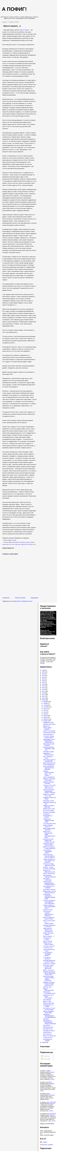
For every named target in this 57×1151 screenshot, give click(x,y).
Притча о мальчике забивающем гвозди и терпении (49, 791)
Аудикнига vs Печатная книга (48, 754)
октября (45, 705)
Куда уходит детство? (49, 763)
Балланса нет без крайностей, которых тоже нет (49, 840)
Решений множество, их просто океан (49, 961)
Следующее (5, 597)
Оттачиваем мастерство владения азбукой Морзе (49, 896)
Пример (42, 663)
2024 (43, 673)
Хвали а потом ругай (49, 731)
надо (19, 544)
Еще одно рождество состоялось (49, 926)
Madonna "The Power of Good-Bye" (49, 779)
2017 (43, 686)
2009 (43, 700)
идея (8, 544)
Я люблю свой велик (49, 868)
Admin (48, 1093)
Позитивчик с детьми (49, 889)
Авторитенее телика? (49, 732)
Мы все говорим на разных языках (48, 918)
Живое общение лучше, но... (48, 826)
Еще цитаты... (47, 1025)
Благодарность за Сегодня (48, 1005)
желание (32, 542)
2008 (43, 1042)
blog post (52, 1095)
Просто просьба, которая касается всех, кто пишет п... (49, 856)
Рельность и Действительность (49, 871)
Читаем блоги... (47, 1032)
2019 (43, 682)
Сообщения (45, 1056)
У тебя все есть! (47, 947)
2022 (43, 677)
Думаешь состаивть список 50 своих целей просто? (49, 984)
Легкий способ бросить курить (48, 943)
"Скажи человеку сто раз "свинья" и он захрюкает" (49, 861)
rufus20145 (49, 1082)
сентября (46, 707)
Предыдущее (34, 597)
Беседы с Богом (47, 909)
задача (4, 544)
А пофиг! (14, 9)
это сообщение (50, 634)
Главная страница (20, 597)
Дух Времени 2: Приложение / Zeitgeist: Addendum (49, 1022)
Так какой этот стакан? (47, 938)
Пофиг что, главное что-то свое (49, 795)
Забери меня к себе (49, 808)
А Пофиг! (47, 1070)
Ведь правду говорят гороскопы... (49, 829)
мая (44, 713)
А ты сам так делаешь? (46, 958)
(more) (52, 1079)
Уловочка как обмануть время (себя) (48, 820)
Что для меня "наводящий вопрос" (47, 851)
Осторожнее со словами (47, 1040)
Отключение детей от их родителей (49, 760)
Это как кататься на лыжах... (49, 950)
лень (13, 544)
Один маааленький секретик (48, 744)
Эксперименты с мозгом (48, 816)
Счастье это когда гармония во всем (49, 864)
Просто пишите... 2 (12, 26)
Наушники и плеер (48, 800)
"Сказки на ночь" (48, 1037)
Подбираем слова (48, 722)
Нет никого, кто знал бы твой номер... (49, 1008)
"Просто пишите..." (25, 30)
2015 (43, 689)
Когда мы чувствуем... (49, 812)
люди (16, 544)
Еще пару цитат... (48, 1029)
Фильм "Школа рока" (49, 873)
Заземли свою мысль (49, 724)
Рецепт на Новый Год (49, 1035)
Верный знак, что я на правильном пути (49, 892)
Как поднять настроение (47, 879)
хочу (34, 544)
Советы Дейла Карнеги (47, 728)
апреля (45, 715)
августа (45, 708)
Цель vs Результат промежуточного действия (48, 768)
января (45, 720)
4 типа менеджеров (48, 764)
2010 (43, 698)
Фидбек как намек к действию (48, 806)
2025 (43, 672)
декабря (46, 701)
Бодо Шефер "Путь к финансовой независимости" (49, 741)
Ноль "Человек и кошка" (48, 757)
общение (23, 544)
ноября (45, 703)
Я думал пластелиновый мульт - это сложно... (48, 773)
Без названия (47, 999)
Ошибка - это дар (48, 867)
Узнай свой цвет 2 (48, 734)
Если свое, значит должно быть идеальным (48, 967)
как (10, 544)
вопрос (27, 542)
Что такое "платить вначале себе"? (48, 736)
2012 (43, 694)
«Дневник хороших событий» (48, 782)
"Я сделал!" (46, 814)
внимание (22, 542)
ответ (27, 544)
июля (45, 710)
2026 (43, 670)
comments (5, 542)
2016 (43, 687)
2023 (43, 675)
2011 (43, 696)
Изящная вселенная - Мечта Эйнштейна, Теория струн (49, 973)
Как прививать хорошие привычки (49, 876)
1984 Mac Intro (47, 987)
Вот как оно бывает (48, 810)
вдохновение (16, 542)
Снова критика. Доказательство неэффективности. (49, 883)
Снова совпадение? (49, 777)
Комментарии (46, 1059)
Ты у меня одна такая (49, 823)
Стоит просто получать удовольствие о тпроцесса (48, 913)
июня (45, 712)
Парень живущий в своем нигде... (48, 1012)
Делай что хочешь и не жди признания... (49, 847)
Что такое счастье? (48, 946)
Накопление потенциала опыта (49, 992)
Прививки (46, 1019)
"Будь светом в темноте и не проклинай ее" (48, 930)
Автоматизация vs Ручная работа (48, 844)
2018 (43, 684)
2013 (43, 693)
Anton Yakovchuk (51, 1102)
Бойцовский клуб (48, 1027)
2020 (43, 680)
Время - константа (48, 970)
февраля (46, 719)
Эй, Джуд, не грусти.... (49, 1030)
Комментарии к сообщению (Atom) (22, 601)
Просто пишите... (48, 941)
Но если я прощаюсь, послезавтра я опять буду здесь (49, 902)
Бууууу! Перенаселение (48, 989)
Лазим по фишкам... (49, 1003)
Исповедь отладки (48, 751)
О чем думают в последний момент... (47, 954)
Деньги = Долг (47, 1001)
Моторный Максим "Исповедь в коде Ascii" (49, 748)
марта (45, 717)
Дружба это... (47, 726)
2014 (43, 691)
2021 (43, 679)
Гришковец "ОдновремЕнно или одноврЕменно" (49, 1016)
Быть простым (47, 1034)
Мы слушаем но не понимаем (48, 887)
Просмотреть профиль (46, 1144)
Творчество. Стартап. (49, 963)
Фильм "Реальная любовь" (48, 933)
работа (31, 544)
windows (52, 1072)
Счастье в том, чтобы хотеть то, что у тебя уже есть (49, 786)
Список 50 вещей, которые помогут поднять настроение (48, 978)
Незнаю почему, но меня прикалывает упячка (49, 906)
